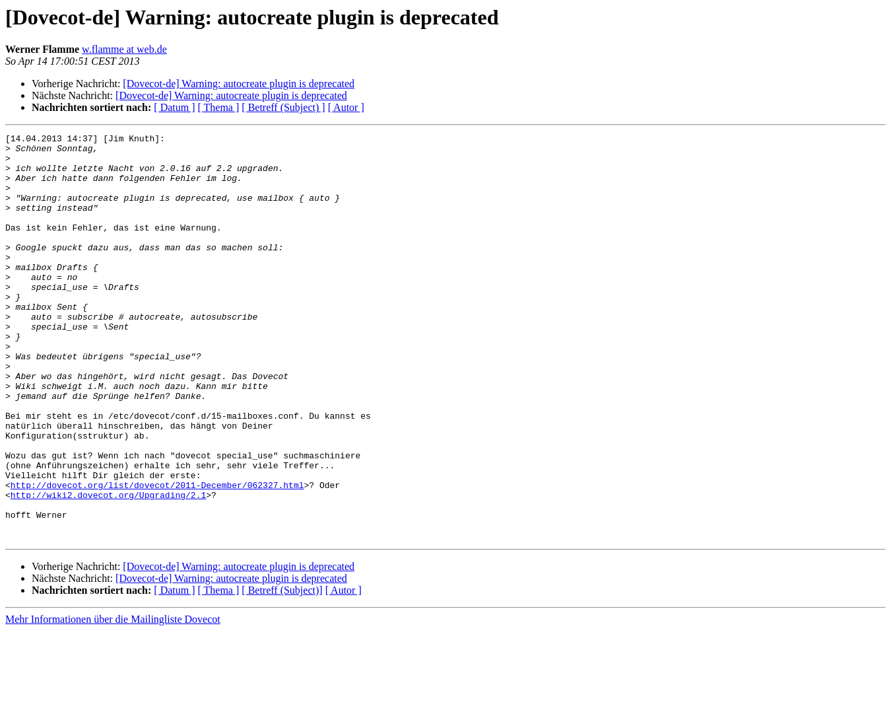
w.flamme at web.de (124, 49)
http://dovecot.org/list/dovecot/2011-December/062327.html (157, 556)
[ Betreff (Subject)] (282, 671)
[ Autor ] (346, 107)
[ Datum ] (174, 107)
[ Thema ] (219, 107)
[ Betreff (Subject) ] (283, 107)
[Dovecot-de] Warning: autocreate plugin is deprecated (238, 83)
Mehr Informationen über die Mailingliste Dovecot (112, 700)
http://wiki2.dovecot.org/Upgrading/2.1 (108, 568)
